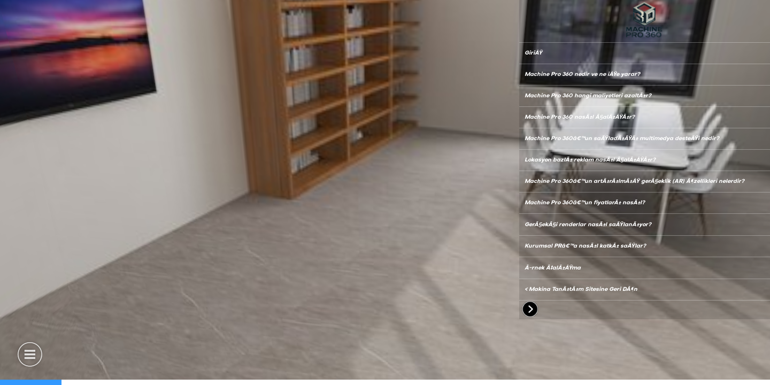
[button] (29, 353)
